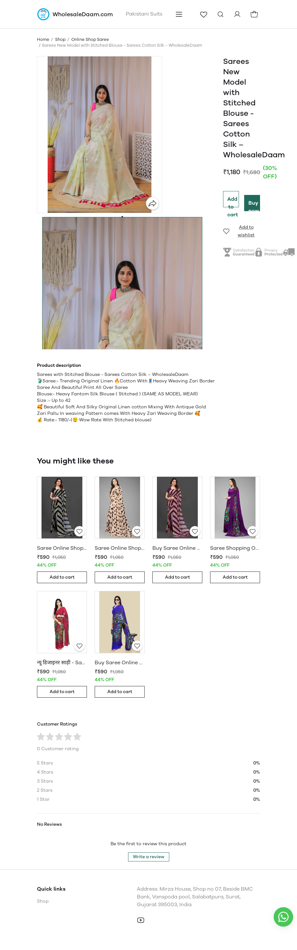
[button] (122, 337)
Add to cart (232, 201)
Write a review (148, 857)
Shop (60, 39)
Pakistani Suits (144, 14)
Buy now (253, 205)
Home (43, 39)
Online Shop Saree (90, 39)
